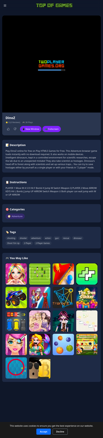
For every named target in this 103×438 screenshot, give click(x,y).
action (48, 238)
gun (57, 238)
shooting (11, 238)
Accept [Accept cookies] (43, 431)
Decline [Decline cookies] (60, 431)
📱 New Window (30, 129)
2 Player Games (43, 243)
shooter (23, 238)
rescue (66, 238)
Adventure (15, 216)
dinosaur (78, 238)
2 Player (27, 243)
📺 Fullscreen (52, 129)
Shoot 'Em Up (13, 243)
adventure (36, 238)
